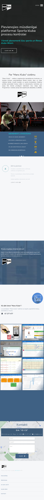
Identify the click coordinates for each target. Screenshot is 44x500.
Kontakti (3, 493)
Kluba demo (4, 489)
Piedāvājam (4, 480)
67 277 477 (7, 314)
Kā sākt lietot (5, 484)
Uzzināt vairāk (9, 50)
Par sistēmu (4, 476)
